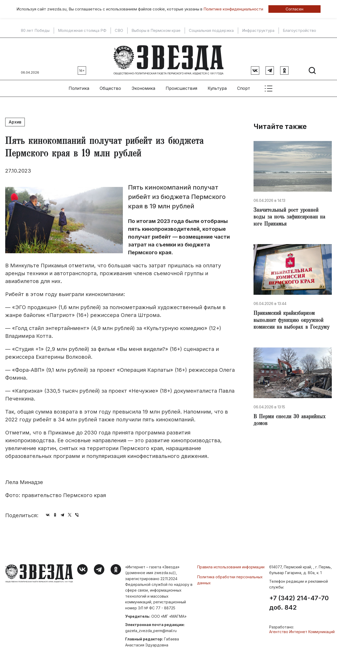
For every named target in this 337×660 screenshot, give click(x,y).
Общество (110, 86)
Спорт (243, 86)
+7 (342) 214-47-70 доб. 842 (299, 601)
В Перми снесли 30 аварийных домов (292, 428)
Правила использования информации (230, 565)
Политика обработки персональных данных (230, 578)
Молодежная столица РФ (82, 30)
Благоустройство (299, 30)
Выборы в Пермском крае (155, 30)
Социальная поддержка (211, 30)
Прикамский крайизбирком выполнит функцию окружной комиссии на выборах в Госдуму (291, 324)
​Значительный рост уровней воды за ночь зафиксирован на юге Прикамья (291, 216)
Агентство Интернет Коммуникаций (302, 630)
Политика (79, 86)
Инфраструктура (258, 30)
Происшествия (181, 86)
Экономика (143, 86)
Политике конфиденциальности (233, 9)
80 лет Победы (35, 30)
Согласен (294, 9)
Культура (217, 86)
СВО (119, 30)
